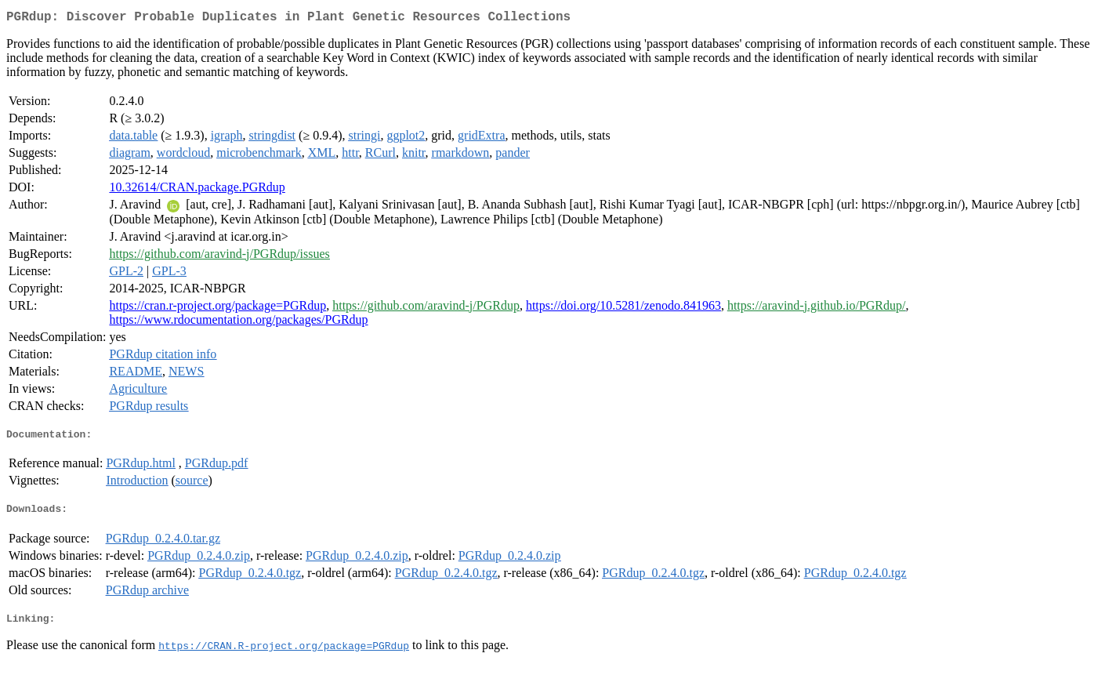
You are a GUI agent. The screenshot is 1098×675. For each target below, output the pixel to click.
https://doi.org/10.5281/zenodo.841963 (623, 308)
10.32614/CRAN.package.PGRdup (196, 190)
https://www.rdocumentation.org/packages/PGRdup (238, 322)
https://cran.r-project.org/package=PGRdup (217, 308)
